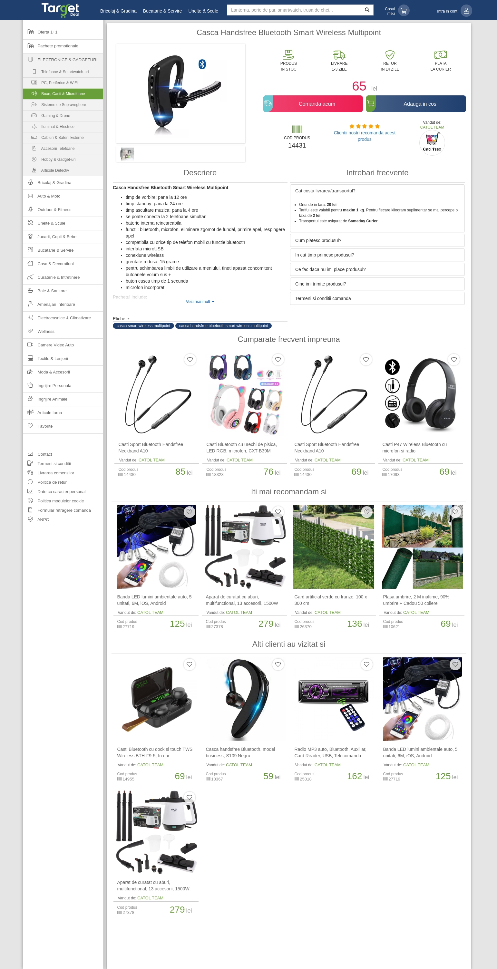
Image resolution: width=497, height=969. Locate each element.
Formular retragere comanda (57, 511)
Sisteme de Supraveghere (54, 106)
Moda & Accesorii (46, 374)
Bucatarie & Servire (162, 11)
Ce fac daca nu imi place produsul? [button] (330, 269)
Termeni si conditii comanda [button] (323, 298)
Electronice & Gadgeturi (60, 62)
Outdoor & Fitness (47, 212)
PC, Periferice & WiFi (50, 84)
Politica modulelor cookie (53, 502)
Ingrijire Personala (47, 387)
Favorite (38, 428)
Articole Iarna (42, 415)
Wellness (38, 333)
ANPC (36, 521)
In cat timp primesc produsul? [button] (324, 254)
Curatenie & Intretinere (51, 279)
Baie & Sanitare (45, 293)
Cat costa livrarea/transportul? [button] (325, 190)
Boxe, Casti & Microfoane (63, 95)
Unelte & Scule (203, 11)
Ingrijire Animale (45, 401)
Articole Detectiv (46, 172)
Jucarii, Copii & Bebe (49, 239)
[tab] (377, 191)
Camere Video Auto (48, 347)
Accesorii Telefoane (49, 150)
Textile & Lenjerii (45, 360)
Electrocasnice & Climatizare (57, 320)
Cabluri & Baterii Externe (53, 139)
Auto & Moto (41, 198)
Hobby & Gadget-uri (49, 161)
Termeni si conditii (47, 464)
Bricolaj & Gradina (118, 11)
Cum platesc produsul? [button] (318, 240)
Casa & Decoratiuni (48, 266)
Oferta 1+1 (40, 34)
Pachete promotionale (50, 48)
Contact (37, 455)
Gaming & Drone (46, 117)
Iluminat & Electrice (48, 128)
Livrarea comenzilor (48, 474)
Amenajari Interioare (49, 306)
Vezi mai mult (200, 301)
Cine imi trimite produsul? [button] (320, 283)
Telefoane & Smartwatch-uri (56, 73)
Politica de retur (45, 483)
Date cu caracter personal (54, 493)
